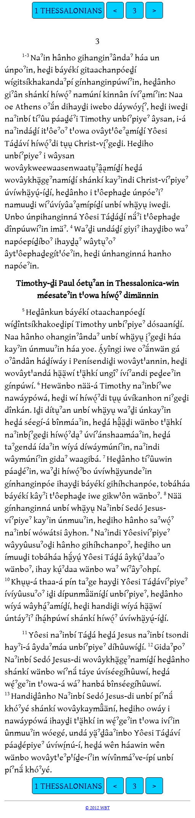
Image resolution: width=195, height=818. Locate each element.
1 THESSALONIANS (68, 10)
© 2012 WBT (97, 807)
